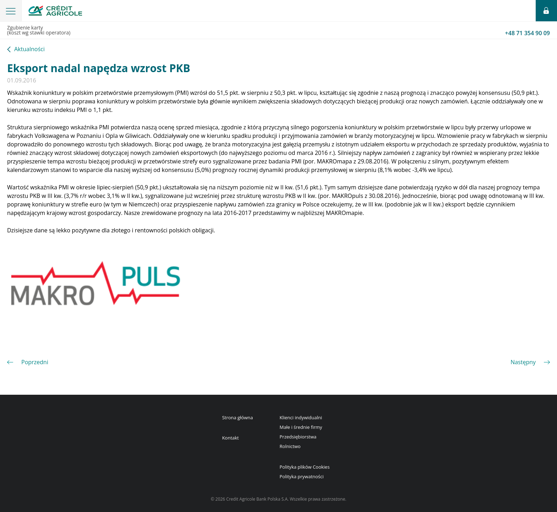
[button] (11, 10)
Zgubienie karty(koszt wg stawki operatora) (278, 30)
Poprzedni (34, 362)
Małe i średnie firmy (301, 427)
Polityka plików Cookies (305, 467)
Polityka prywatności (302, 476)
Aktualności (29, 49)
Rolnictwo (290, 446)
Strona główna (237, 417)
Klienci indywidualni (301, 417)
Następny (523, 362)
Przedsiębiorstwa (298, 436)
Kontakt (230, 438)
